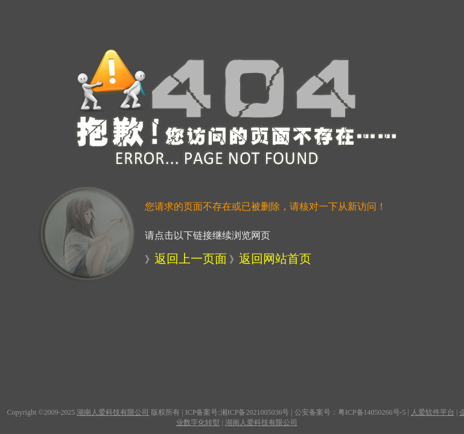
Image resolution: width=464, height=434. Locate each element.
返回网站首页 (275, 258)
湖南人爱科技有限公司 (113, 412)
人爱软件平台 (432, 412)
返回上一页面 (190, 258)
